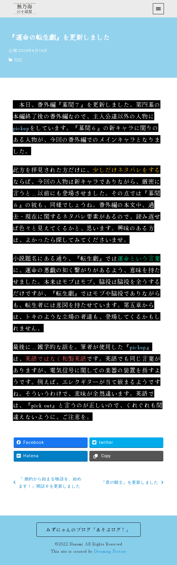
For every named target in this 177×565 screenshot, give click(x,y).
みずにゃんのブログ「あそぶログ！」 (88, 529)
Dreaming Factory (110, 551)
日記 (18, 60)
